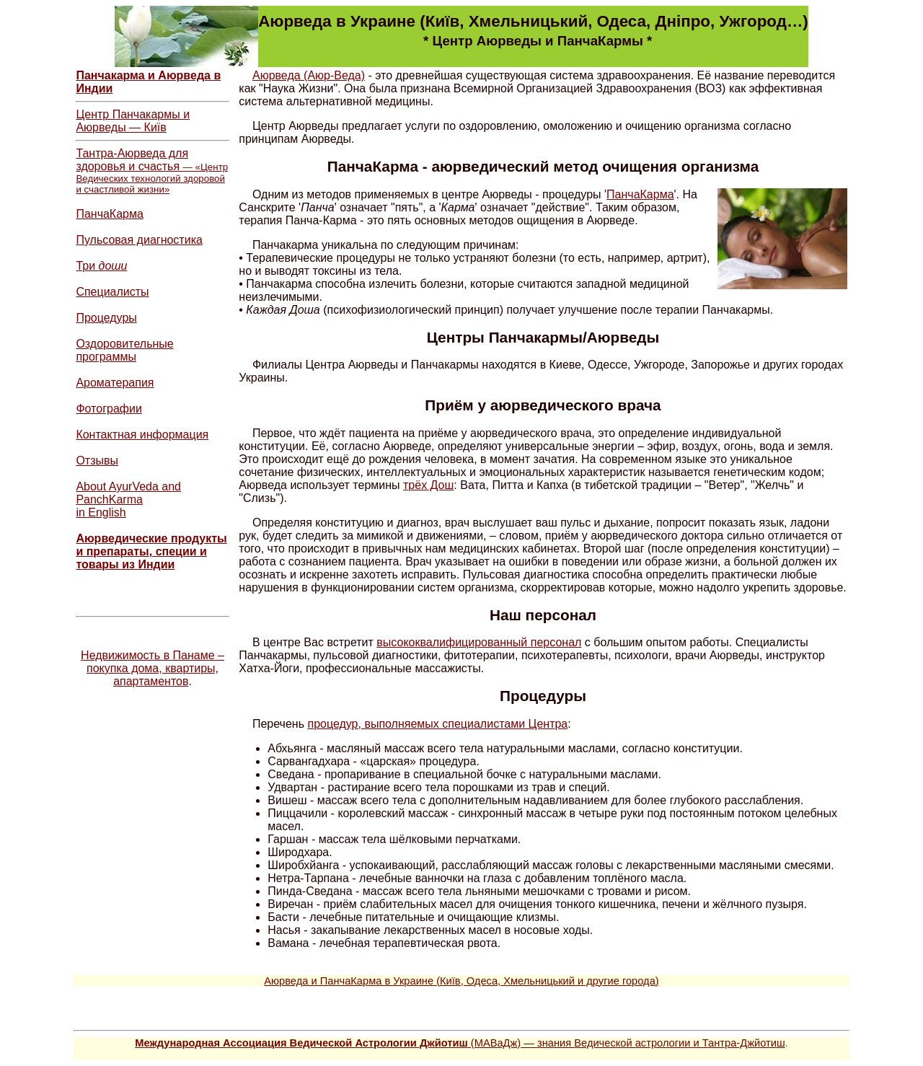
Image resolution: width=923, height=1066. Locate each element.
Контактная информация (142, 434)
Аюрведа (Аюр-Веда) (308, 75)
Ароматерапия (115, 382)
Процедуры (106, 318)
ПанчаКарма (109, 214)
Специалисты (112, 292)
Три (101, 266)
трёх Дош (428, 485)
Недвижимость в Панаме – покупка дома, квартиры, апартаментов (152, 668)
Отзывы (97, 460)
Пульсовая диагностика (139, 240)
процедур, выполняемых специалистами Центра (437, 724)
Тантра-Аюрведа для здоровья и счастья (152, 171)
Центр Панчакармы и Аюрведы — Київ (133, 120)
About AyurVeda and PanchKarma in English (128, 499)
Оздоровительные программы (124, 350)
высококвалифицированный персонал (478, 642)
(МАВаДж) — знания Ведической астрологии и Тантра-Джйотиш (460, 1043)
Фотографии (108, 408)
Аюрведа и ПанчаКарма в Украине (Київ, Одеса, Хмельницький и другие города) (461, 981)
